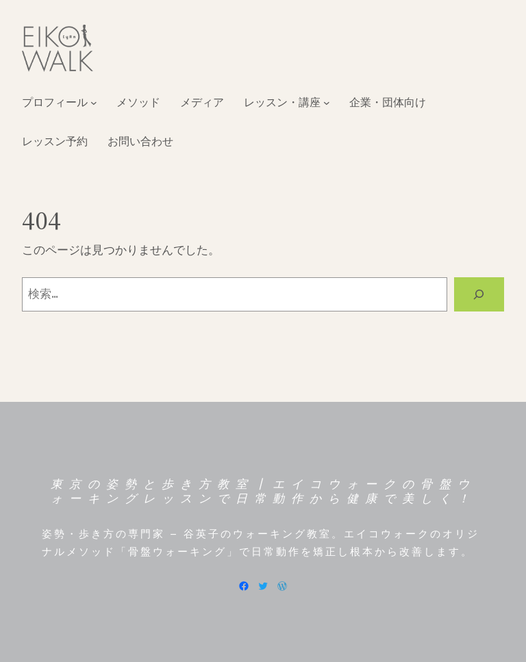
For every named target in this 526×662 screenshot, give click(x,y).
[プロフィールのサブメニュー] (93, 102)
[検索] (479, 294)
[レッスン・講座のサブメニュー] (326, 102)
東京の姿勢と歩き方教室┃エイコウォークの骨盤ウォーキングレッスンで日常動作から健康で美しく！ (263, 491)
